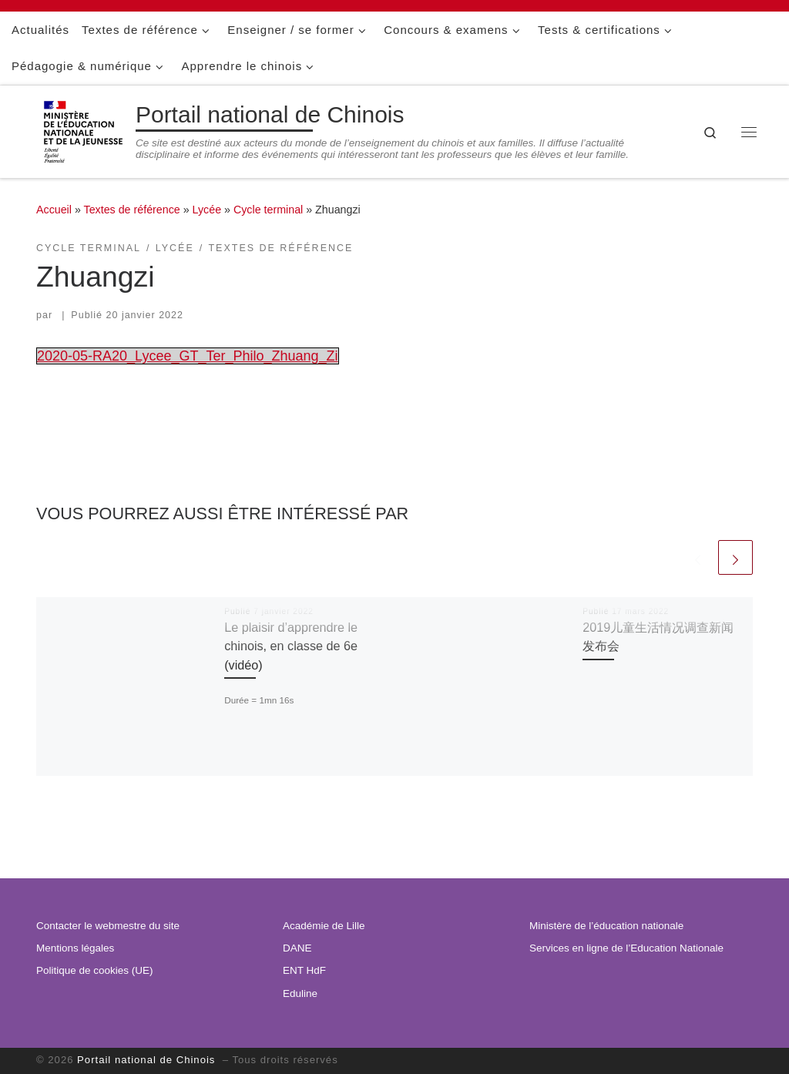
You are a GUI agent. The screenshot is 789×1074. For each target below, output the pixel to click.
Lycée (207, 209)
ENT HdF (304, 970)
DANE (297, 948)
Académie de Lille (324, 925)
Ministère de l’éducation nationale (606, 925)
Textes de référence (132, 209)
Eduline (300, 993)
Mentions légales (75, 948)
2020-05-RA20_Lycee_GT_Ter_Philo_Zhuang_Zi (187, 356)
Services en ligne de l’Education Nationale (626, 948)
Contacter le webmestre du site (108, 925)
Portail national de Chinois (148, 1060)
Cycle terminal (268, 209)
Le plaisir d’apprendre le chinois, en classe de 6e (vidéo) (291, 646)
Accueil (54, 209)
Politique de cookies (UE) (94, 970)
